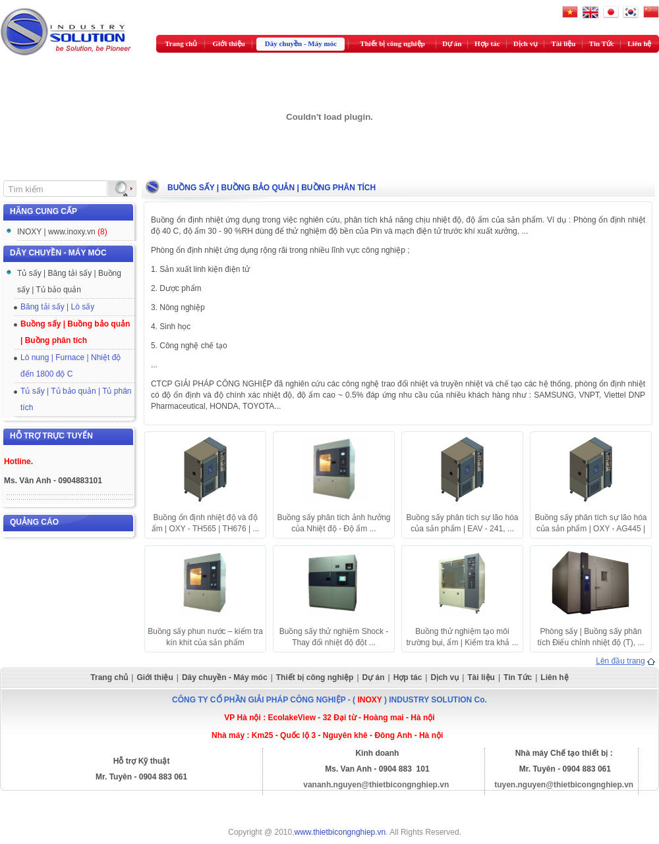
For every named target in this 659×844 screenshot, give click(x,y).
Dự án (451, 43)
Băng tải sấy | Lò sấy (57, 306)
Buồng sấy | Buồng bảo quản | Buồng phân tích (75, 332)
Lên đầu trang (620, 661)
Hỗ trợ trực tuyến (51, 435)
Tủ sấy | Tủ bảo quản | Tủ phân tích (76, 399)
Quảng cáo (34, 522)
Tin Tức (601, 43)
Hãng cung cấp (43, 211)
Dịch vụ (525, 43)
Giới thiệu (229, 43)
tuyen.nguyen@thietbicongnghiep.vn (563, 784)
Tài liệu (564, 43)
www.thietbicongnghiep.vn (340, 832)
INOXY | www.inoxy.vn (62, 231)
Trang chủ (181, 43)
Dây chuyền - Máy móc (301, 43)
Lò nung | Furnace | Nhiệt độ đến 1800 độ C (70, 366)
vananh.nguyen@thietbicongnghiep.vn (376, 784)
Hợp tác (487, 43)
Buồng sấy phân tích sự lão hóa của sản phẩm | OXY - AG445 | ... (590, 528)
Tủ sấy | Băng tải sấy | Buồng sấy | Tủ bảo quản (69, 281)
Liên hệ (639, 43)
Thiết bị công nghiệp (392, 43)
